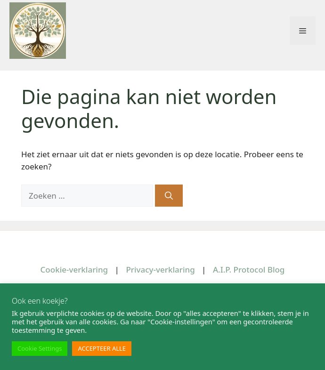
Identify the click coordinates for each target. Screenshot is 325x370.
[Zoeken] (169, 196)
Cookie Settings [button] (39, 348)
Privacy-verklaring (160, 269)
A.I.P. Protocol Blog (249, 269)
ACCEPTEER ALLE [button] (102, 348)
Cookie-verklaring (74, 269)
